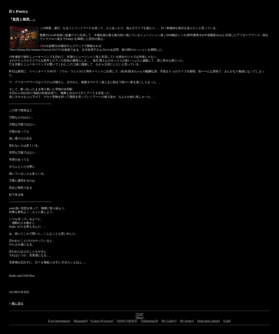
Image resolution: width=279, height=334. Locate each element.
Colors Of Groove (101, 320)
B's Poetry (187, 320)
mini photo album (208, 320)
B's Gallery (168, 320)
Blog (139, 317)
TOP (139, 314)
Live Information (59, 320)
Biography (80, 320)
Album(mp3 (149, 320)
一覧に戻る (16, 303)
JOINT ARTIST (127, 320)
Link (227, 320)
